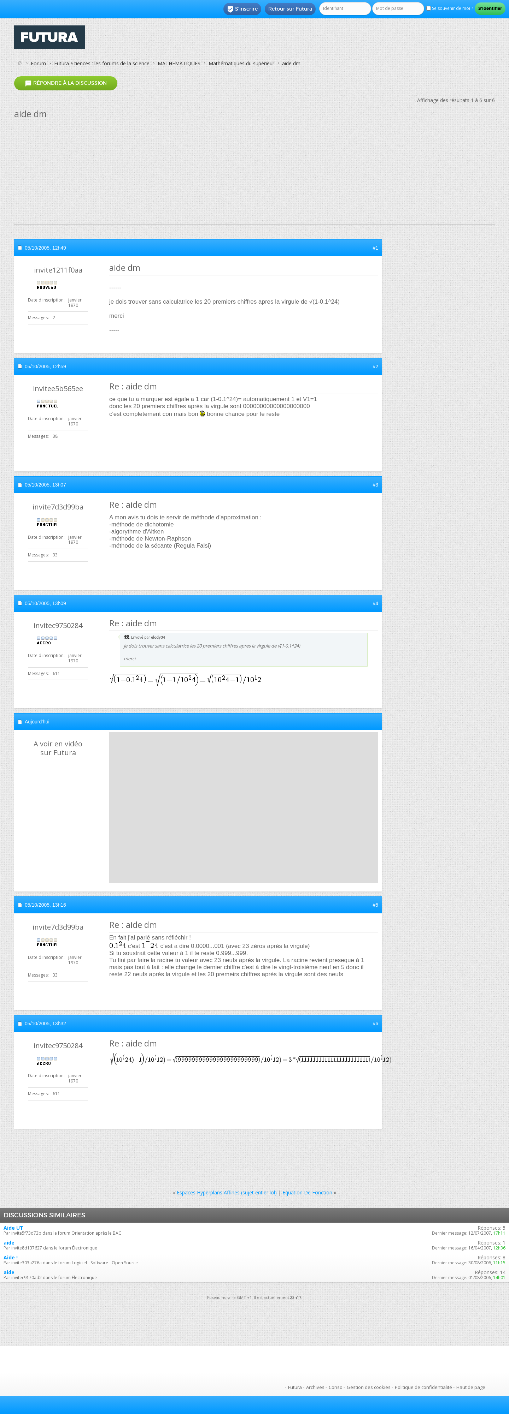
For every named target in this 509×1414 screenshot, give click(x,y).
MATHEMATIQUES (179, 63)
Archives (315, 1387)
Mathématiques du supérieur (241, 63)
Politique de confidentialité (423, 1387)
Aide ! (11, 1257)
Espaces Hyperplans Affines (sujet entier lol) (227, 1192)
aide (9, 1242)
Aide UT (13, 1227)
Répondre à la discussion (66, 83)
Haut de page (470, 1387)
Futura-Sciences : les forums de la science (102, 63)
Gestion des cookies (369, 1387)
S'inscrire (242, 9)
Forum (38, 63)
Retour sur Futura (290, 9)
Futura (295, 1387)
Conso (336, 1387)
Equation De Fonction (307, 1192)
